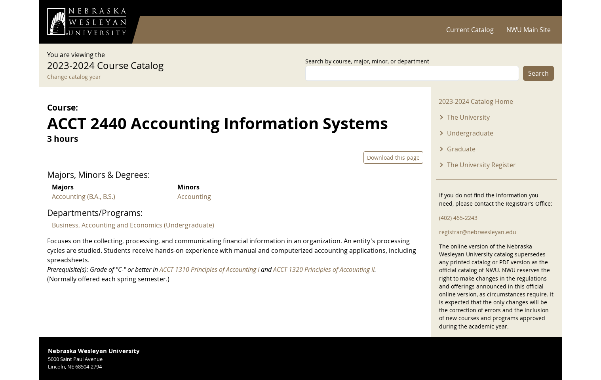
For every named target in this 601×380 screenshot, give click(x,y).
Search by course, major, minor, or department (367, 61)
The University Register (481, 164)
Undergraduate (470, 133)
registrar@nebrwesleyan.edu (477, 232)
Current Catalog (470, 29)
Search (538, 73)
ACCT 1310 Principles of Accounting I (209, 269)
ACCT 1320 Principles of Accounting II (324, 269)
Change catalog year (74, 76)
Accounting (194, 196)
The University (468, 117)
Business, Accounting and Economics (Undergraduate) (133, 225)
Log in (544, 8)
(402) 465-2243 (458, 218)
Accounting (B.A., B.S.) (83, 196)
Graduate (461, 149)
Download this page (393, 157)
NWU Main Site (528, 29)
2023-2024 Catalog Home (476, 101)
